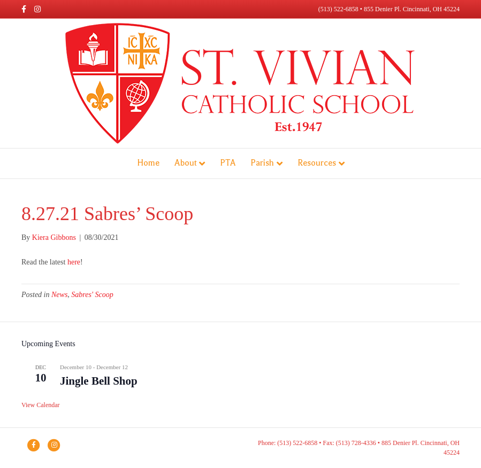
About (185, 163)
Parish (262, 163)
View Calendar (40, 405)
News (59, 295)
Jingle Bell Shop (99, 381)
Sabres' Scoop (92, 295)
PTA (227, 163)
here (73, 262)
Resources (316, 163)
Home (148, 163)
